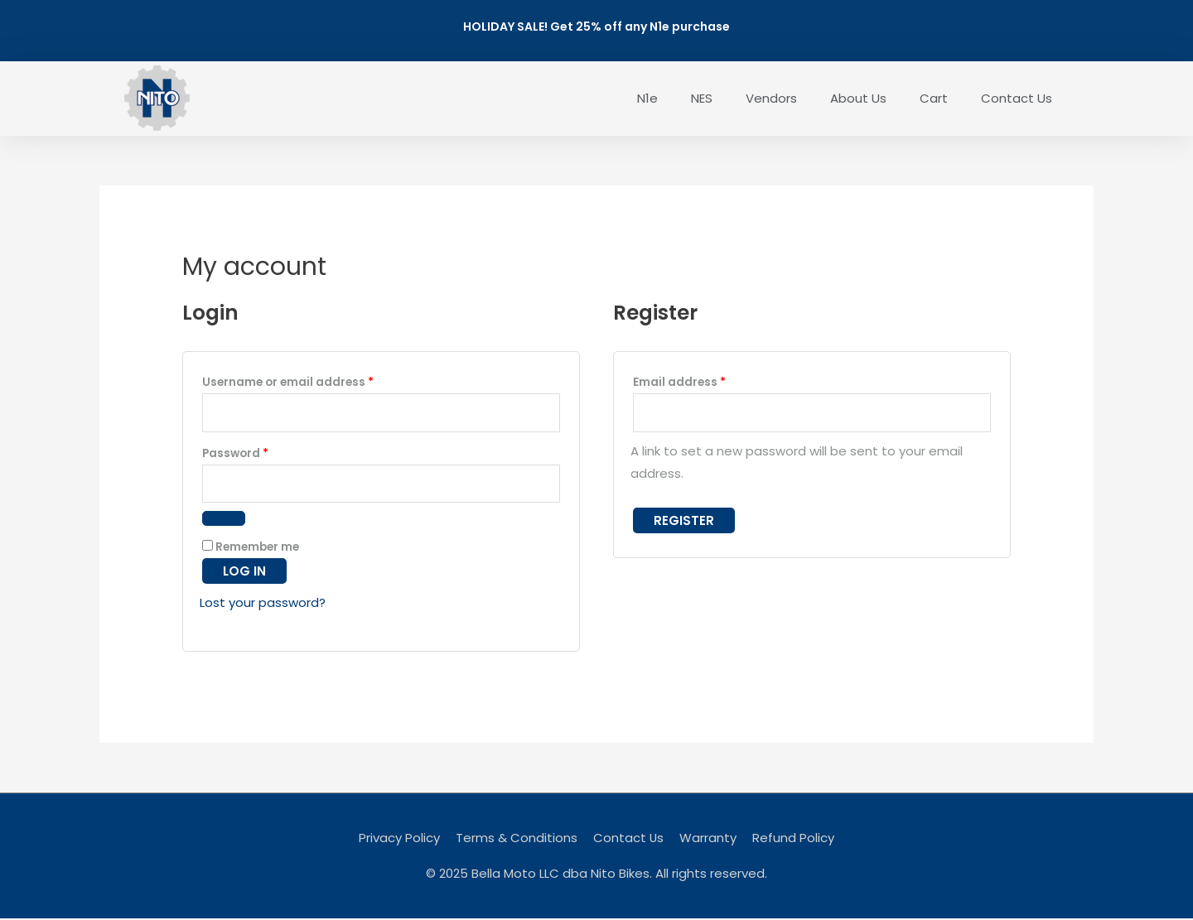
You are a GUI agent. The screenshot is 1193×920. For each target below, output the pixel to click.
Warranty (708, 839)
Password (261, 452)
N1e (647, 98)
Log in (244, 572)
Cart (934, 98)
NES (701, 98)
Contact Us (1016, 98)
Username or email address (314, 380)
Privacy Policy (399, 839)
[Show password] (223, 520)
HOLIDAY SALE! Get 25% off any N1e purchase (596, 26)
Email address (705, 380)
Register (684, 521)
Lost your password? (263, 604)
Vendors (771, 98)
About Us (858, 98)
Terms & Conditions (516, 839)
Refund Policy (794, 839)
